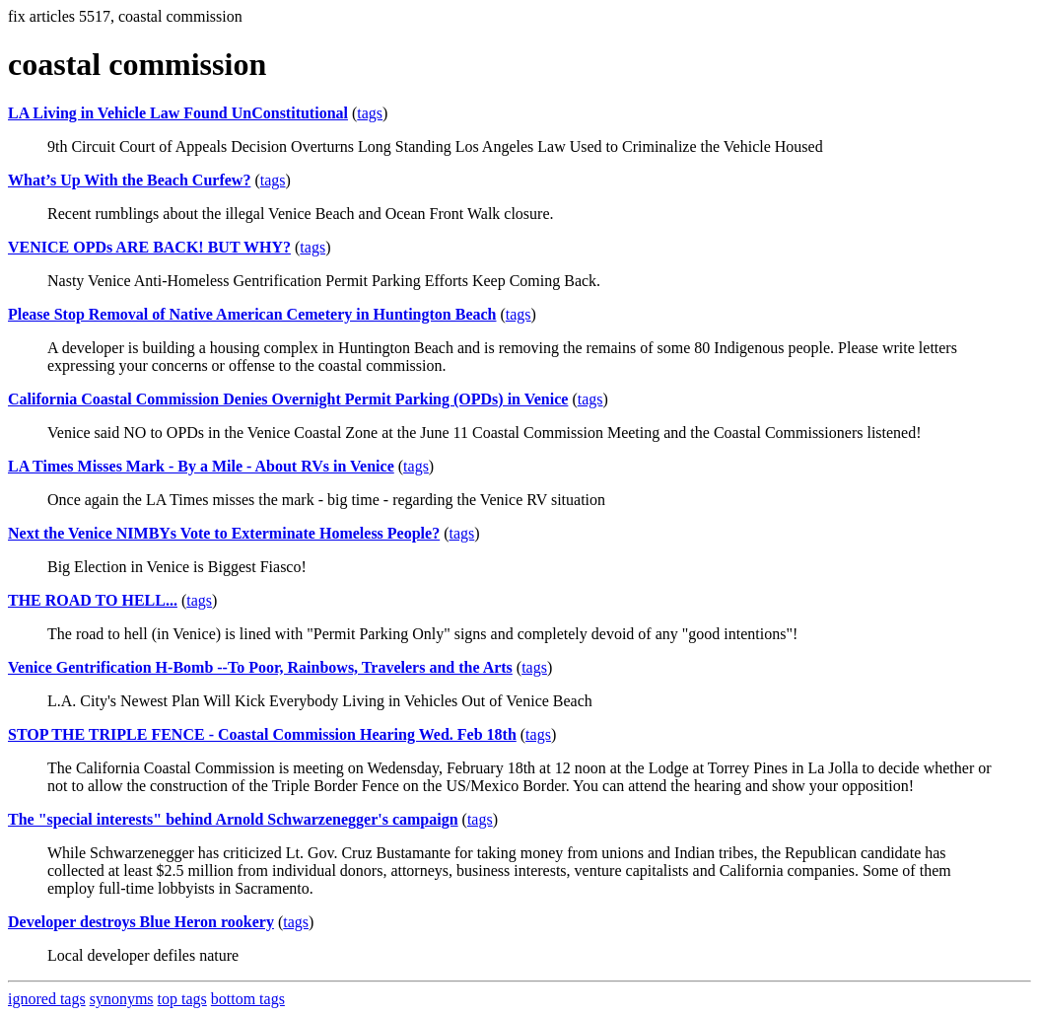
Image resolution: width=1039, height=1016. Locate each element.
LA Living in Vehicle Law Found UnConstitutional (178, 113)
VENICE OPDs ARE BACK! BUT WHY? (149, 247)
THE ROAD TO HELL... (92, 600)
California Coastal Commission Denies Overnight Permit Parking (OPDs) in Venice (288, 399)
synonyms (122, 998)
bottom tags (248, 998)
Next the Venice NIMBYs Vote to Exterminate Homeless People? (224, 533)
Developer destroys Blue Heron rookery (141, 921)
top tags (182, 998)
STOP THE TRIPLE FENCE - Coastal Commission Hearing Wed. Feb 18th (262, 734)
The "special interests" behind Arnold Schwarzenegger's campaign (233, 819)
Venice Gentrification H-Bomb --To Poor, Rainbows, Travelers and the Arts (260, 667)
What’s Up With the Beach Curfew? (129, 180)
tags (369, 113)
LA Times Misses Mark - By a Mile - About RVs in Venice (201, 466)
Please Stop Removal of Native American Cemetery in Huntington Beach (252, 314)
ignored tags (47, 998)
